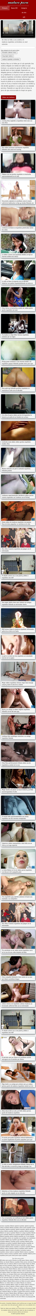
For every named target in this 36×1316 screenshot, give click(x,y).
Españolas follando (18, 3)
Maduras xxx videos (5, 1283)
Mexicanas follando (30, 1288)
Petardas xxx (15, 1260)
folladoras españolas (10, 1241)
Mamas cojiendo (20, 1286)
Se (11, 1290)
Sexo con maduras (8, 1264)
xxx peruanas (24, 1269)
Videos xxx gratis (11, 1276)
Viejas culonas (26, 1265)
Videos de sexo (29, 1295)
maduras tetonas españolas (11, 1253)
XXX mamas (22, 1260)
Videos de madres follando (7, 1293)
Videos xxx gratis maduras (28, 1281)
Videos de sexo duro (16, 1296)
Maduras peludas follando (20, 1267)
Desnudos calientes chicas (9, 52)
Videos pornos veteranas (26, 1262)
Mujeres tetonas (25, 1290)
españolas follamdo (24, 1231)
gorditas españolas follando (14, 1243)
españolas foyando (20, 1234)
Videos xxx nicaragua (8, 1274)
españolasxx (32, 1238)
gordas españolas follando (22, 1241)
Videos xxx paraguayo (27, 1296)
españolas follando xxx (9, 1234)
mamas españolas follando (25, 1253)
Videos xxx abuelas (5, 1262)
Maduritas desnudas (5, 1290)
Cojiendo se (13, 1286)
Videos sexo (10, 1272)
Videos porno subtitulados (20, 1274)
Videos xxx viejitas (15, 1283)
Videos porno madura (24, 1277)
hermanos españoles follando (7, 1245)
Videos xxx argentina (5, 1296)
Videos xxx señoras (5, 1286)
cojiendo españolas (29, 1226)
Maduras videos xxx (14, 1288)
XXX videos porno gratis (6, 1260)
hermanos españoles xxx (21, 1245)
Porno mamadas (8, 1265)
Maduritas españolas (10, 1295)
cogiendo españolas (19, 1226)
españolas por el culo (23, 1236)
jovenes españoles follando (28, 1247)
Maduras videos (17, 1269)
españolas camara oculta (20, 1227)
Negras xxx (11, 1291)
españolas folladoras (13, 1231)
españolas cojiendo (15, 1229)
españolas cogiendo (5, 1229)
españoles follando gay (6, 1240)
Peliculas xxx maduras (25, 1283)
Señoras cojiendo (29, 1260)
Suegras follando (8, 1269)
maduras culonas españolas (7, 1248)
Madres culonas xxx (16, 1284)
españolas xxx (17, 1238)
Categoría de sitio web (24, 12)
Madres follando (7, 1281)
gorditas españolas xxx (27, 1243)
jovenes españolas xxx (15, 1247)
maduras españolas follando (17, 1252)
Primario (4, 8)
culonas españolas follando (6, 1227)
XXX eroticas (29, 1276)
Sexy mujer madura (7, 56)
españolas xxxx (25, 1238)
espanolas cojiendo (24, 1229)
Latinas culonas (28, 1286)
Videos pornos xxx (16, 1281)
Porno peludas (25, 1279)
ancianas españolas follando (7, 1226)
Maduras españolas (15, 1262)
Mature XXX (17, 1293)
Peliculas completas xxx (15, 1279)
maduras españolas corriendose (10, 59)
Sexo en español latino (25, 1272)
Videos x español (18, 1291)
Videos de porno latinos (20, 1264)
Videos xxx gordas (14, 1277)
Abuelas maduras (4, 1288)
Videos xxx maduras (18, 1265)
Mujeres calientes (24, 1293)
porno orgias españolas (21, 1255)
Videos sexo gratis (20, 1276)
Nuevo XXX (14, 8)
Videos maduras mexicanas (25, 1270)
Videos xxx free (10, 1267)
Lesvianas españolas (5, 1284)
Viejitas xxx (22, 1288)
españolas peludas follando (11, 1236)
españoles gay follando (18, 1240)
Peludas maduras (16, 1290)
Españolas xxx (31, 1274)
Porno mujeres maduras (11, 1270)
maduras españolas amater (21, 1248)
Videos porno (16, 1272)
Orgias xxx (29, 1264)
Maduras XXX (3, 1276)
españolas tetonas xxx (7, 1238)
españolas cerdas (31, 1227)
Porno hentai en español (28, 1291)
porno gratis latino (10, 1255)
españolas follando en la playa (18, 1233)
